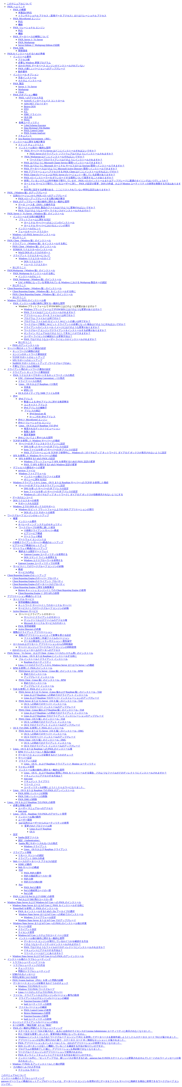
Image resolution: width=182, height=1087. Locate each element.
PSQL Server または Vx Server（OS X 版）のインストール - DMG (51, 731)
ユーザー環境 (25, 820)
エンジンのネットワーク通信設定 (30, 354)
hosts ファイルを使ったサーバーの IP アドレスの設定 (51, 449)
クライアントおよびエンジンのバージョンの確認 (44, 998)
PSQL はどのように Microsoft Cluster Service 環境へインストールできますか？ (63, 162)
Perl (20, 884)
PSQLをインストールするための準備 (26, 53)
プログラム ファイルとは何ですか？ (42, 318)
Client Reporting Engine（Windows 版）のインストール (34, 288)
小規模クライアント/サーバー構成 (41, 530)
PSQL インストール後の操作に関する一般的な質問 (39, 303)
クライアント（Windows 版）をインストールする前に (40, 243)
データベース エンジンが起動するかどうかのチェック (45, 755)
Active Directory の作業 (29, 629)
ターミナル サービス (23, 599)
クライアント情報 (22, 852)
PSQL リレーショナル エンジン (29, 27)
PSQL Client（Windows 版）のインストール (29, 240)
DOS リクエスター (33, 261)
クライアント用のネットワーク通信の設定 (29, 369)
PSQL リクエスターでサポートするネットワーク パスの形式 (43, 375)
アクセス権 (24, 59)
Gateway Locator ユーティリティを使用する (46, 554)
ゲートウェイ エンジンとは (32, 539)
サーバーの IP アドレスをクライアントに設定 (42, 443)
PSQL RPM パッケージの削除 (33, 793)
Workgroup (23, 89)
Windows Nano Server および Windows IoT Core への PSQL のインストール (44, 902)
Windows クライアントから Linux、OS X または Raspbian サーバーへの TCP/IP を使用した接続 (60, 482)
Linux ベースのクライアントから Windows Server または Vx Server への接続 (56, 665)
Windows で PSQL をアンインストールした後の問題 (39, 1064)
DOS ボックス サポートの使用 (39, 512)
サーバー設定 (25, 758)
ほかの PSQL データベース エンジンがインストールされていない (51, 65)
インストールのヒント (29, 228)
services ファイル (26, 470)
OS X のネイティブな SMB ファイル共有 (38, 393)
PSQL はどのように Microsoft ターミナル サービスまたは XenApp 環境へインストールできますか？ (74, 165)
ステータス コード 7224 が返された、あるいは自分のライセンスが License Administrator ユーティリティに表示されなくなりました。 (85, 1031)
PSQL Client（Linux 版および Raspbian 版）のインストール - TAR (51, 710)
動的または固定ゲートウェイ (33, 551)
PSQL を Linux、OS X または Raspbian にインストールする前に (45, 656)
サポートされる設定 (28, 503)
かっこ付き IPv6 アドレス (42, 416)
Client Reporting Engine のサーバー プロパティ (36, 578)
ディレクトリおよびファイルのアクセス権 (45, 620)
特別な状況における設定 (25, 977)
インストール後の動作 (29, 817)
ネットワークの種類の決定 (26, 351)
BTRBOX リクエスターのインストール (32, 249)
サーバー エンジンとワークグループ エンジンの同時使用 (47, 647)
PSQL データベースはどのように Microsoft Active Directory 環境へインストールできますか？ (70, 168)
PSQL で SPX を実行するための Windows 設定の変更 (50, 464)
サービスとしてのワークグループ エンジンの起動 (38, 566)
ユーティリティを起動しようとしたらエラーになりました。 (54, 787)
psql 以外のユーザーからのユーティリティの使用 (44, 823)
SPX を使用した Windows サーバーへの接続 (35, 455)
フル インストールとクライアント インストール (43, 659)
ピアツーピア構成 (33, 533)
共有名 (27, 387)
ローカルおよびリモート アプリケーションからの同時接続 (43, 644)
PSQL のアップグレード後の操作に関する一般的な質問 (41, 201)
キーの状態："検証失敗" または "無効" (32, 1025)
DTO (26, 109)
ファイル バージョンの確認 (33, 1007)
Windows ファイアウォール (32, 473)
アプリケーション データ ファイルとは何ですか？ (49, 315)
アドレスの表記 (32, 410)
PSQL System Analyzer (34, 133)
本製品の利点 (25, 12)
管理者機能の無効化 (28, 602)
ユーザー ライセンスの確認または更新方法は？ (48, 336)
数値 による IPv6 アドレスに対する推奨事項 (46, 401)
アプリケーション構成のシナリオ (24, 596)
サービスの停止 (26, 572)
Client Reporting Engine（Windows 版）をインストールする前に (44, 291)
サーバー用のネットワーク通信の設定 (26, 348)
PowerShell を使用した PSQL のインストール (35, 908)
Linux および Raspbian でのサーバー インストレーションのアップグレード (61, 698)
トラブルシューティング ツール (29, 962)
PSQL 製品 (18, 83)
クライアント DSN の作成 (31, 858)
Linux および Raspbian (40, 829)
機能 (20, 24)
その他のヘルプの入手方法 (26, 1067)
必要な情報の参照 (22, 805)
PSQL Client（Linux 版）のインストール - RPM (42, 680)
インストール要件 (22, 56)
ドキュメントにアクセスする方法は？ (43, 776)
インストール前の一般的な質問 (35, 148)
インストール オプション (26, 74)
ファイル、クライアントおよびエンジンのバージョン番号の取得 (46, 995)
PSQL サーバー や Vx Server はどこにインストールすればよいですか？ (60, 151)
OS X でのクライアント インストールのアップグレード (52, 725)
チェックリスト (26, 968)
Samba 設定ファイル (28, 837)
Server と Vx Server (27, 86)
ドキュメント (25, 136)
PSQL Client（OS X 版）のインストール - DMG (42, 740)
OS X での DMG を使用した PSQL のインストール (38, 728)
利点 (20, 21)
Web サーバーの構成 (28, 867)
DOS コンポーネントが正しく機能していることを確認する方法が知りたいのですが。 (61, 1046)
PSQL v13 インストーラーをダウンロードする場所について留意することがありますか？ (69, 177)
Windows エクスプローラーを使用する (43, 560)
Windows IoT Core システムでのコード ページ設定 (43, 935)
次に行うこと (19, 237)
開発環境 (22, 50)
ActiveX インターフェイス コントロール (44, 100)
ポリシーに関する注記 (35, 479)
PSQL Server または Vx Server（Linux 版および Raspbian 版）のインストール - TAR (60, 692)
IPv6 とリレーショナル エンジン (34, 422)
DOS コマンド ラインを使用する (40, 557)
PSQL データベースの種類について (31, 36)
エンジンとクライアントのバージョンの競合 (35, 1022)
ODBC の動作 (25, 864)
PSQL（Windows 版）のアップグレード (27, 192)
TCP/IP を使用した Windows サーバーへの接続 (36, 440)
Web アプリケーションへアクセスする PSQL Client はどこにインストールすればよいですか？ (71, 171)
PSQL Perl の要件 (32, 887)
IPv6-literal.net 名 (38, 413)
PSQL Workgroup (26, 42)
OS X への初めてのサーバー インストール (45, 704)
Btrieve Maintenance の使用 (37, 1013)
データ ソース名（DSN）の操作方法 (36, 204)
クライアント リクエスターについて (31, 255)
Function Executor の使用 (36, 1001)
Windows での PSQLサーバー (32, 986)
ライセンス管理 (26, 767)
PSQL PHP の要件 (32, 873)
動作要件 (22, 71)
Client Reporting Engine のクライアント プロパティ (38, 581)
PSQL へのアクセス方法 (31, 97)
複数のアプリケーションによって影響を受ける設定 (45, 635)
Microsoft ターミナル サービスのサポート (45, 623)
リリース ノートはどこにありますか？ (43, 953)
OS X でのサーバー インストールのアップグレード (50, 707)
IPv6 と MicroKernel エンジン (32, 419)
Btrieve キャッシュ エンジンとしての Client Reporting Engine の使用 (52, 590)
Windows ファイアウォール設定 (40, 917)
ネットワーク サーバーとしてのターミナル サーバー (45, 605)
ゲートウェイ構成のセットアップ (30, 548)
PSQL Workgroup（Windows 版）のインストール (37, 279)
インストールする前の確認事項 (29, 216)
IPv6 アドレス (26, 398)
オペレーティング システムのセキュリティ (40, 524)
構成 (20, 569)
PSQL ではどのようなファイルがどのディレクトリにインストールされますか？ (64, 947)
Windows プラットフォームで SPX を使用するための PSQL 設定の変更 (59, 461)
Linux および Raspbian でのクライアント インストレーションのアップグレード (64, 716)
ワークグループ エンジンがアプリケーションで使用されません (50, 1052)
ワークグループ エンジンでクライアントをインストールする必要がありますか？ (65, 330)
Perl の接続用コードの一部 (37, 890)
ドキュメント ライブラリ (36, 781)
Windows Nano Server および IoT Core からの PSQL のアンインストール (48, 956)
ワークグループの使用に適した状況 (37, 527)
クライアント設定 (28, 761)
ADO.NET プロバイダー (36, 103)
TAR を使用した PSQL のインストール (32, 689)
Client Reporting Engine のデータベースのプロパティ (39, 584)
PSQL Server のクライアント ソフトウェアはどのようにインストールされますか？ (71, 153)
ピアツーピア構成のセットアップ (30, 545)
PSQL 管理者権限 (27, 626)
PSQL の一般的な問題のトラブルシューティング (37, 1028)
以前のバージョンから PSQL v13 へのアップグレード (40, 195)
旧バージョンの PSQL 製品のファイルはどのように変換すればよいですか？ (56, 207)
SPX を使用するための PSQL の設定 (37, 458)
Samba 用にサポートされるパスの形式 (38, 843)
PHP (21, 870)
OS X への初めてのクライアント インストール (47, 722)
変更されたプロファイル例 (38, 826)
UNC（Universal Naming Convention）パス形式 (41, 378)
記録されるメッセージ (24, 974)
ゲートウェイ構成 (33, 536)
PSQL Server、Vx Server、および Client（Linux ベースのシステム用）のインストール (50, 653)
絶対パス (28, 390)
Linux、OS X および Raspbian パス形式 (38, 384)
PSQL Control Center (34, 130)
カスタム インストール (30, 80)
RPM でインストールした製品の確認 (36, 752)
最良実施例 (29, 434)
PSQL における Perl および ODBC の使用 (33, 896)
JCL (26, 111)
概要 (15, 518)
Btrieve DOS (30, 106)
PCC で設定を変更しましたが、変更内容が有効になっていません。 (52, 1034)
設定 (15, 834)
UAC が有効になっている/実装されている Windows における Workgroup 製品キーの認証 (62, 282)
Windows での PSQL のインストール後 (26, 300)
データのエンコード (23, 497)
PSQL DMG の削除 (27, 799)
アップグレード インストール (39, 677)
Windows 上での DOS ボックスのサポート (34, 506)
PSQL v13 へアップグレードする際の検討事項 (41, 198)
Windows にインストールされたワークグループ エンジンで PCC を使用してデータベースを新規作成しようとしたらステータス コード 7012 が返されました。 (98, 1037)
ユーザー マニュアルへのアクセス (35, 808)
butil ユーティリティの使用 (37, 1004)
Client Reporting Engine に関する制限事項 (33, 587)
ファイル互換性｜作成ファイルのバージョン (46, 638)
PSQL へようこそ (16, 6)
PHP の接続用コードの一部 (37, 876)
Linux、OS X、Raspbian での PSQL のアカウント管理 (40, 814)
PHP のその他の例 (33, 882)
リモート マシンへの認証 (31, 855)
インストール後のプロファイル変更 (42, 476)
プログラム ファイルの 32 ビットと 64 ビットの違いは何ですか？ (57, 321)
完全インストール (27, 77)
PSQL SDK (18, 48)
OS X (32, 831)
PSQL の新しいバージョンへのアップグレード (41, 68)
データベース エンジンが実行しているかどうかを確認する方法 (56, 941)
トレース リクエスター (35, 264)
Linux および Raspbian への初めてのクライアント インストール (56, 695)
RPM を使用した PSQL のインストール (32, 668)
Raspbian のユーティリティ (37, 662)
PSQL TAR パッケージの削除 (32, 796)
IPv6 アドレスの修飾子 (35, 407)
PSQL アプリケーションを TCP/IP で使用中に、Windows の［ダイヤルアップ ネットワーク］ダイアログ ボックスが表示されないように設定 (95, 452)
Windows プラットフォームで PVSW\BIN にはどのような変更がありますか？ (63, 309)
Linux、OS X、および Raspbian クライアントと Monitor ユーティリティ (60, 764)
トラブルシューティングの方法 (29, 965)
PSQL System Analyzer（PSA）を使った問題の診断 (38, 980)
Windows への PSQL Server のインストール (34, 234)
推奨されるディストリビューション (42, 428)
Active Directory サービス (25, 611)
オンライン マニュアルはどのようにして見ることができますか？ (57, 333)
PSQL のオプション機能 (25, 94)
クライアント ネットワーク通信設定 (31, 372)
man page (28, 778)
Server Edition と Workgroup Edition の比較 (39, 45)
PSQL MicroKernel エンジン (27, 18)
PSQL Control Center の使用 (37, 1010)
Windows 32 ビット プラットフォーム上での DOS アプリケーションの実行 (56, 509)
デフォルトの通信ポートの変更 (29, 467)
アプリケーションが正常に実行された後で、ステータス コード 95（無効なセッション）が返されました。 (72, 1040)
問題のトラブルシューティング (34, 971)
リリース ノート (32, 784)
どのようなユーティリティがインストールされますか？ (52, 944)
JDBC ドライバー (32, 114)
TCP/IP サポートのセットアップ (29, 357)
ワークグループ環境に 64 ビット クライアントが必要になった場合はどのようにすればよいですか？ (75, 324)
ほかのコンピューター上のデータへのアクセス (36, 650)
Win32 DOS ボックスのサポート (34, 252)
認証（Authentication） (29, 840)
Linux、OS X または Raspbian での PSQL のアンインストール (44, 790)
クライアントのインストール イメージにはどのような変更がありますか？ (62, 327)
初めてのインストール (35, 674)
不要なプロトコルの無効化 (26, 366)
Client (21, 92)
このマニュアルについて (19, 3)
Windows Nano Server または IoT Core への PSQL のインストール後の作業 (50, 923)
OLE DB (28, 117)
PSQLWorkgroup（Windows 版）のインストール (31, 270)
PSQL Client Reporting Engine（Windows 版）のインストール (43, 294)
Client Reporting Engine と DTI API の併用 (38, 593)
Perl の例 (28, 893)
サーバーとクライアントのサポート (42, 617)
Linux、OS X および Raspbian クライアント (45, 849)
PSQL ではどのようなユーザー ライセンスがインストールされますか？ (54, 210)
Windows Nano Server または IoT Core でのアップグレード (47, 920)
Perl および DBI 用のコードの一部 (35, 899)
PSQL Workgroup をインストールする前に (34, 273)
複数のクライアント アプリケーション (32, 632)
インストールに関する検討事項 (29, 142)
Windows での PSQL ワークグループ (36, 989)
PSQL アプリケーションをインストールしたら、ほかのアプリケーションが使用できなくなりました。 (70, 1043)
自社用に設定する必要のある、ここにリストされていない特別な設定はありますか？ (67, 189)
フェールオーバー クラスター (33, 231)
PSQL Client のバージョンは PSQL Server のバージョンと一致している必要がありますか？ (69, 174)
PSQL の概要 (19, 9)
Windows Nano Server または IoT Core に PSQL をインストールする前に (48, 905)
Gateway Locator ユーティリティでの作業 (39, 563)
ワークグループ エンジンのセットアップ (28, 515)
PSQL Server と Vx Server (30, 39)
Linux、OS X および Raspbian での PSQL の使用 (31, 802)
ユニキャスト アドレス (35, 404)
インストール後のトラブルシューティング (29, 959)
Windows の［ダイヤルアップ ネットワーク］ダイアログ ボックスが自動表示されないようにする (73, 494)
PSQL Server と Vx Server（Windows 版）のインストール (35, 213)
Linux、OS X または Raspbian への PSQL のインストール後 (42, 749)
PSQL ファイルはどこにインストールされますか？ (50, 312)
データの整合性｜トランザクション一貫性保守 (48, 641)
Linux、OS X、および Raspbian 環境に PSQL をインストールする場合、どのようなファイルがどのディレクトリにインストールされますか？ (95, 773)
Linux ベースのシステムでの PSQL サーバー (40, 992)
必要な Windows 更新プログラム (34, 62)
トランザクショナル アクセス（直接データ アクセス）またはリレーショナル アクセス (62, 15)
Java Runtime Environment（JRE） (34, 139)
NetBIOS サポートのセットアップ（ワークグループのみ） (42, 363)
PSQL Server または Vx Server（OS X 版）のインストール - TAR (51, 701)
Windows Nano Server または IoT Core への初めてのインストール (51, 914)
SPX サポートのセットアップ (27, 360)
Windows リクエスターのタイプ (35, 258)
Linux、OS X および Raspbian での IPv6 (38, 425)
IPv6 (15, 396)
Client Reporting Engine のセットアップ (26, 575)
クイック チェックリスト (31, 145)
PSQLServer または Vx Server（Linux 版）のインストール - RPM (51, 671)
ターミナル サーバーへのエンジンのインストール (49, 222)
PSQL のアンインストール (26, 345)
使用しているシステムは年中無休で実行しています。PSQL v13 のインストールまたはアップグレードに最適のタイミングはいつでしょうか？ (96, 180)
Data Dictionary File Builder (37, 128)
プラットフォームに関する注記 (35, 219)
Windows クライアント (35, 846)
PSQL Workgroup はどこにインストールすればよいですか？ (54, 156)
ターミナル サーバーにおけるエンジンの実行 (47, 225)
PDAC (27, 120)
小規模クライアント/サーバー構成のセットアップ (38, 542)
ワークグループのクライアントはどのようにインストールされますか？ (66, 159)
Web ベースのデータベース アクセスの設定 (35, 861)
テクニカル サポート (28, 1070)
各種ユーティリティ (29, 122)
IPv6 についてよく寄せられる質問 (35, 437)
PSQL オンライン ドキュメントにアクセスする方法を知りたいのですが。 (55, 1055)
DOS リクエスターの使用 (26, 500)
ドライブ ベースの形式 (30, 381)
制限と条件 (29, 431)
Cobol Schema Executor (35, 125)
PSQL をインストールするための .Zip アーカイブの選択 (46, 911)
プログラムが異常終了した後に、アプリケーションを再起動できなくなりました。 (60, 1049)
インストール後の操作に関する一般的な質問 (41, 770)
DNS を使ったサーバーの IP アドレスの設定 (46, 446)
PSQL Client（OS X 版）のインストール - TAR (42, 719)
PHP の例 (28, 879)
